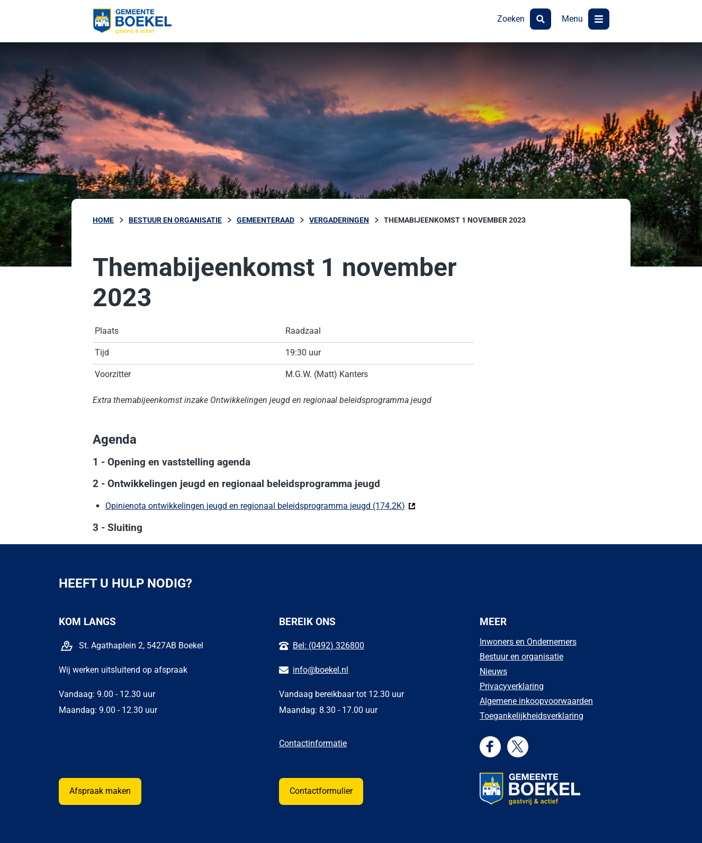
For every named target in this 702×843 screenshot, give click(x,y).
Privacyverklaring (512, 686)
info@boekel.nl (320, 670)
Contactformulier (321, 791)
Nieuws (493, 671)
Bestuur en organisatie (521, 657)
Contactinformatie (313, 743)
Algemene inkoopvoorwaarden (536, 701)
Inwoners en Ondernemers (528, 642)
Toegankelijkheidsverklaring (531, 716)
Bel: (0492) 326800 (328, 645)
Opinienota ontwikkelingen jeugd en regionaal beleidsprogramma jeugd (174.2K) (260, 505)
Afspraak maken (100, 791)
